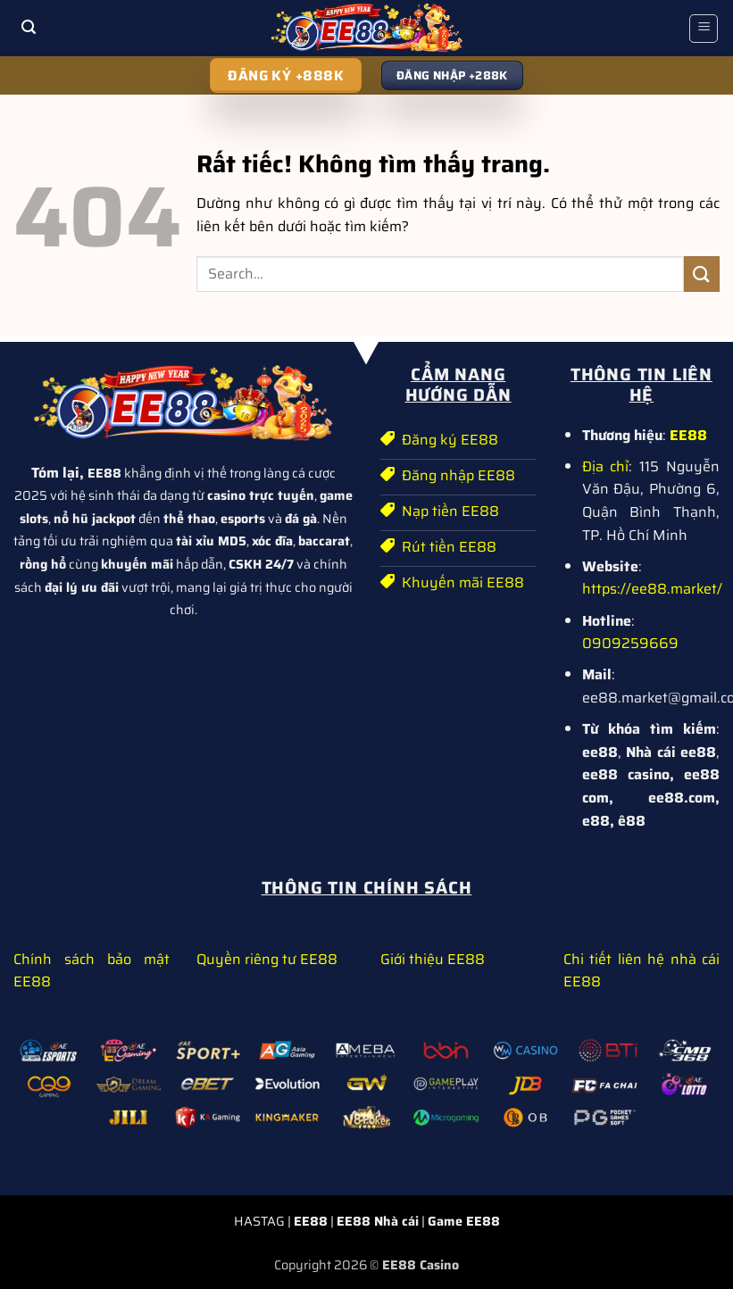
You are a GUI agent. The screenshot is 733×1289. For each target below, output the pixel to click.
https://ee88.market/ (652, 589)
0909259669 (630, 643)
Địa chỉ (605, 466)
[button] (29, 28)
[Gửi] (702, 273)
